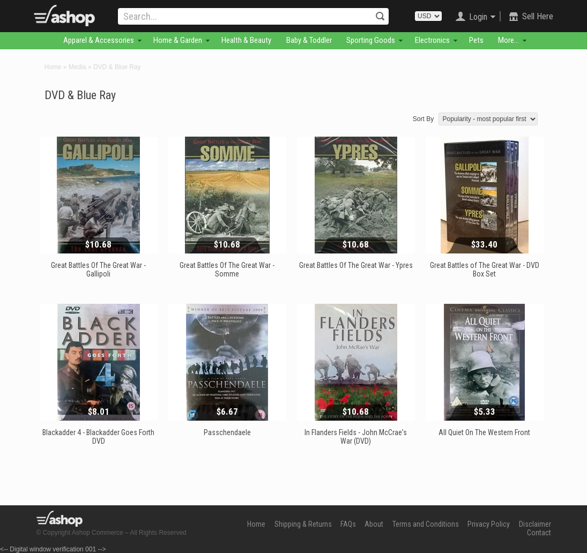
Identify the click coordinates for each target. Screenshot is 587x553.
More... (508, 40)
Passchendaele (227, 432)
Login (478, 17)
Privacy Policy (488, 524)
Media (77, 67)
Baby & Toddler (309, 40)
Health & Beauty (246, 40)
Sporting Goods (370, 40)
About (374, 524)
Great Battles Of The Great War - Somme (227, 269)
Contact (539, 532)
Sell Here (537, 16)
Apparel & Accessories (98, 40)
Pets (476, 40)
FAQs (348, 524)
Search (380, 16)
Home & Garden (177, 40)
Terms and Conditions (425, 524)
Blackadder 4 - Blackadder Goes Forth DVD (98, 436)
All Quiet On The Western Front (484, 432)
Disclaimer (535, 524)
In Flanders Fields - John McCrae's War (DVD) (355, 436)
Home (53, 67)
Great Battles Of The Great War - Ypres (356, 265)
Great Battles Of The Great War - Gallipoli (98, 269)
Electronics (432, 40)
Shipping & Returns (303, 524)
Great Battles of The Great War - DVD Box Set (484, 269)
